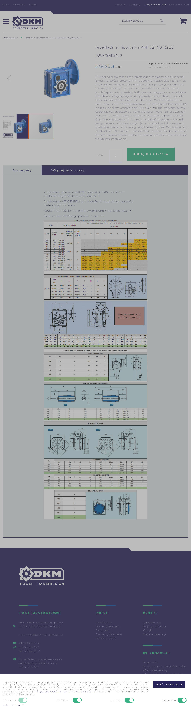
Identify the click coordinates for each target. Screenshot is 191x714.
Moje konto (121, 4)
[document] (95, 694)
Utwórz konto (175, 4)
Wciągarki (102, 630)
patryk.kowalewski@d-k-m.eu (38, 663)
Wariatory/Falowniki (109, 634)
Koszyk (5, 4)
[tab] (22, 170)
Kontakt (33, 4)
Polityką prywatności (47, 691)
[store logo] (27, 22)
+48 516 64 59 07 (29, 651)
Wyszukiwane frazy (155, 670)
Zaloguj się (134, 4)
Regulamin (150, 662)
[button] (9, 79)
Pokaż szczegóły (13, 705)
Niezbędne (10, 700)
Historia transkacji (154, 634)
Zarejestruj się (152, 622)
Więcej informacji (68, 170)
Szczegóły (22, 170)
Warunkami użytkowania (80, 691)
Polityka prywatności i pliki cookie (164, 666)
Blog (186, 4)
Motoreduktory (106, 638)
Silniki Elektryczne (108, 626)
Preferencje (63, 700)
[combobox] (142, 21)
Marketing (169, 700)
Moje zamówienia (154, 626)
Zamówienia (19, 4)
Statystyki (117, 700)
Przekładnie (103, 622)
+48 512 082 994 (29, 647)
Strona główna (10, 37)
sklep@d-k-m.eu (29, 643)
